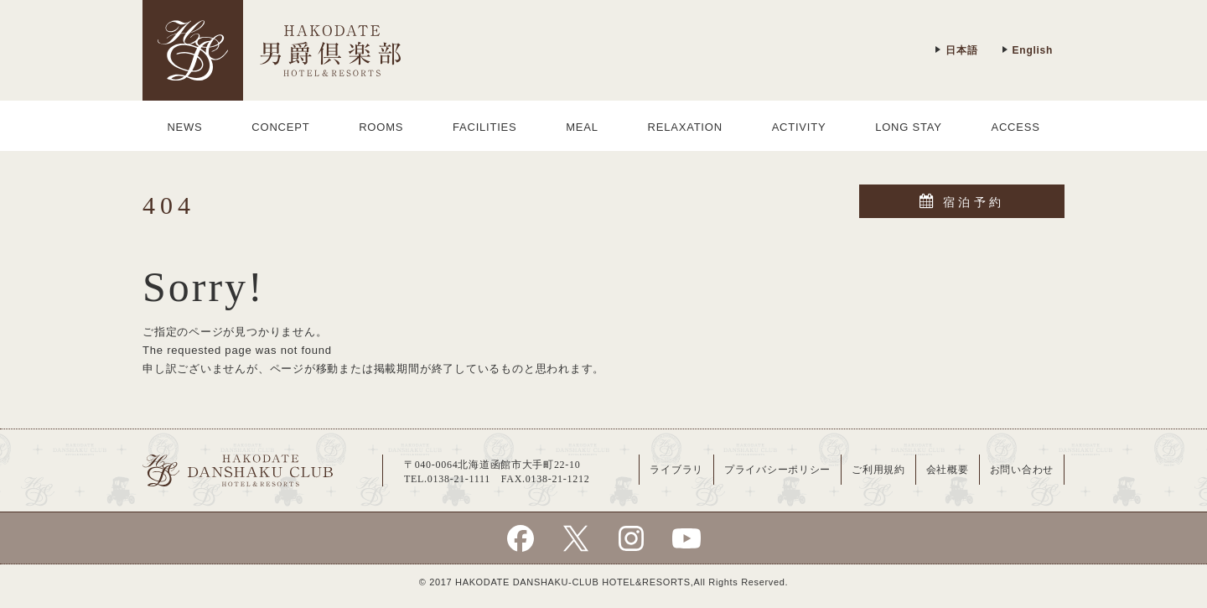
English (1027, 50)
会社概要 (947, 469)
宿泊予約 (961, 201)
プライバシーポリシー (777, 469)
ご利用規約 (878, 469)
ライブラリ (676, 469)
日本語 (956, 50)
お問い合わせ (1022, 469)
